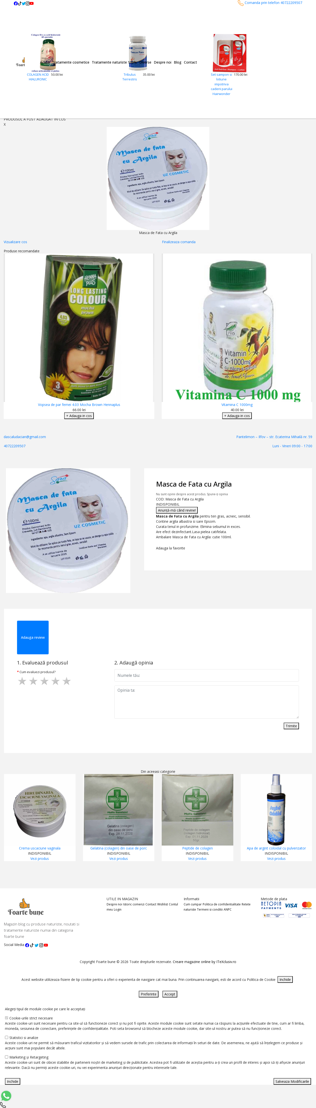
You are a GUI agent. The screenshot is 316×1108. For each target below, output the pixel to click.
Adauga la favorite (171, 548)
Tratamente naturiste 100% (114, 62)
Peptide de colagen (197, 848)
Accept (169, 994)
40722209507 (14, 446)
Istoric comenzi (133, 904)
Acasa (45, 62)
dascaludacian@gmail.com (25, 436)
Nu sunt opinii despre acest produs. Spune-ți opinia (192, 494)
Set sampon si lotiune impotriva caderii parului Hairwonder (221, 84)
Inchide (285, 979)
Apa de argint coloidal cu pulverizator (276, 848)
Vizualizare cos (15, 241)
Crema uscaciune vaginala (39, 848)
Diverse (145, 62)
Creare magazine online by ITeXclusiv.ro (204, 961)
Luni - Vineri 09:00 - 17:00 (292, 446)
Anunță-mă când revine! (177, 510)
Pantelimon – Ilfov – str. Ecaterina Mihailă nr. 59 (274, 436)
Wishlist (162, 904)
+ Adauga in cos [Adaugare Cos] (79, 415)
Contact (190, 62)
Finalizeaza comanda (179, 241)
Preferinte (149, 994)
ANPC (228, 909)
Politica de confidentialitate (222, 904)
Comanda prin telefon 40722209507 (270, 2)
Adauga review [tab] (33, 637)
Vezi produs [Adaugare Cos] (39, 858)
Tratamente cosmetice (70, 62)
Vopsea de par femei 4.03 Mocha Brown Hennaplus (79, 404)
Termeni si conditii (210, 909)
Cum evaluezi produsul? (38, 672)
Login (117, 909)
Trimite (291, 726)
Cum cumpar (193, 904)
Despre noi (162, 62)
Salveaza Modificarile (292, 1081)
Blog (177, 62)
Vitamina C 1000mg (237, 404)
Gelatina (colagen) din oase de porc (118, 848)
